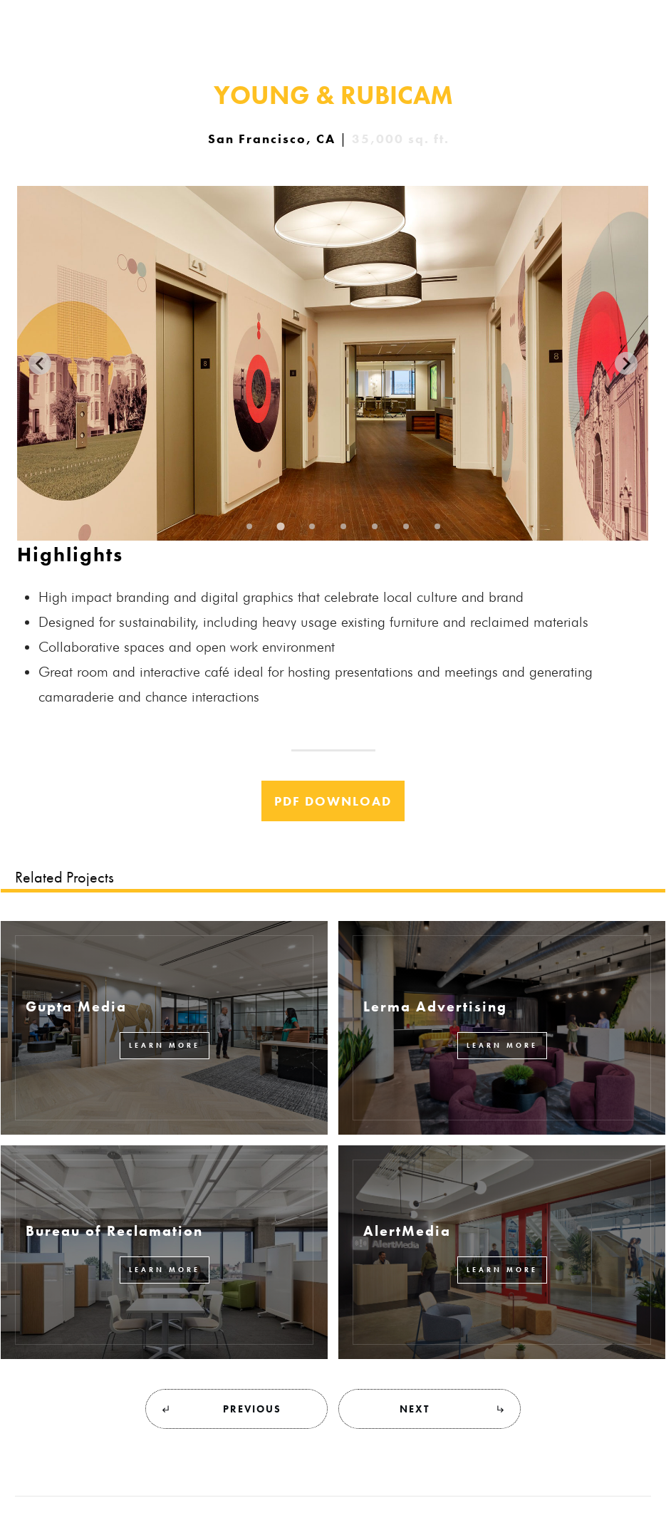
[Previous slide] (39, 363)
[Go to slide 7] (438, 526)
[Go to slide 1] (250, 526)
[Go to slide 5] (375, 526)
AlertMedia (407, 1231)
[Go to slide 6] (407, 526)
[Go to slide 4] (344, 526)
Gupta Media (76, 1006)
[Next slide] (626, 363)
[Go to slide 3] (313, 526)
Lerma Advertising (435, 1006)
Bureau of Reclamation (114, 1231)
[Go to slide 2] (281, 527)
